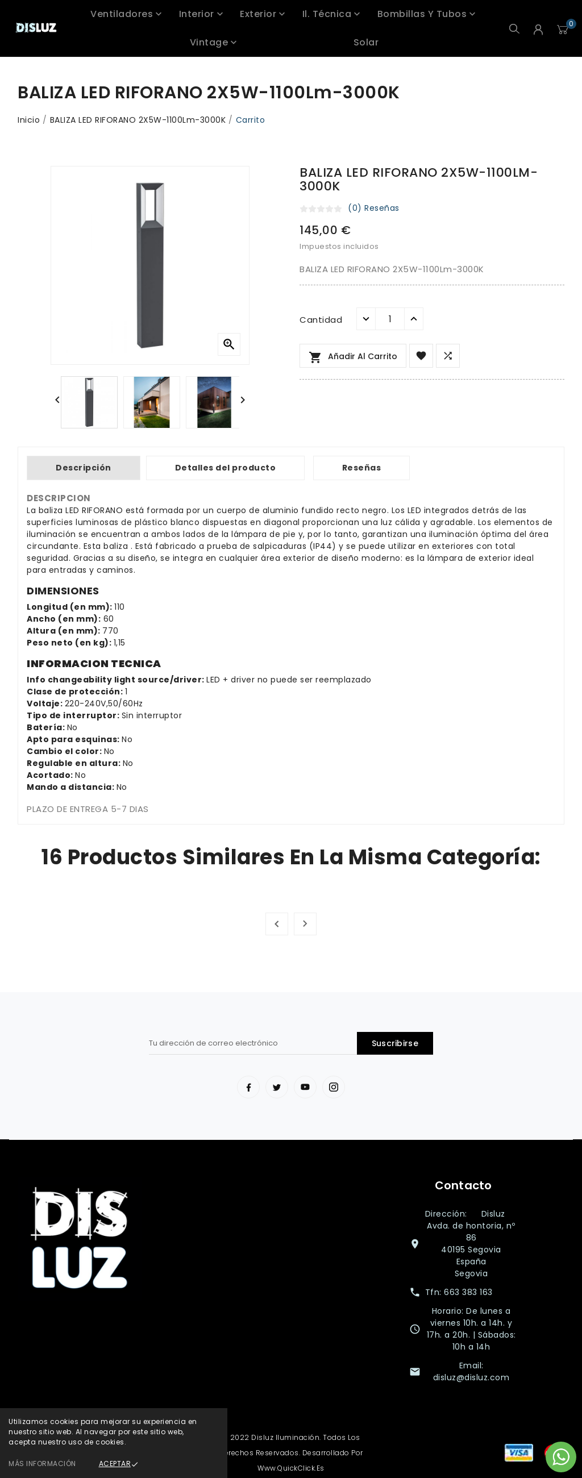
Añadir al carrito (353, 357)
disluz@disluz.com (471, 1377)
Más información (42, 1463)
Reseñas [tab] (361, 467)
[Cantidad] (390, 318)
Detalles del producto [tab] (225, 467)
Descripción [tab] (83, 467)
